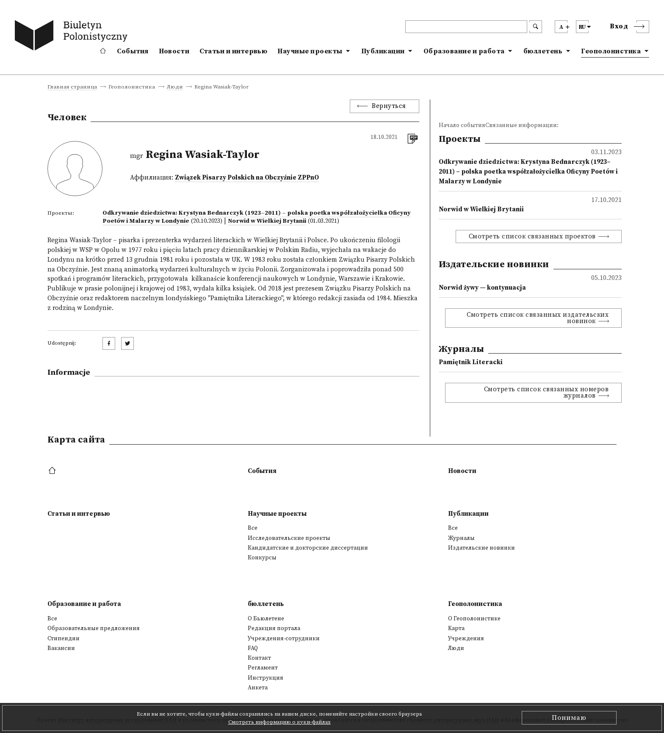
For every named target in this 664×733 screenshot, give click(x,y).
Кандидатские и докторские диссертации (308, 548)
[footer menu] (53, 471)
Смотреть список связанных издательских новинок (538, 318)
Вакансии (61, 648)
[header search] (466, 26)
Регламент (263, 668)
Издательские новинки (481, 548)
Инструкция (265, 678)
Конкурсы (262, 558)
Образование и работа (464, 51)
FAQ (253, 648)
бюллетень (543, 51)
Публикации (383, 51)
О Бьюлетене (266, 618)
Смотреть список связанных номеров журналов (546, 392)
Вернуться (389, 106)
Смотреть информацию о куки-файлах (279, 722)
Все (252, 528)
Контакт (259, 658)
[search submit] (535, 26)
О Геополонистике (474, 618)
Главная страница (72, 87)
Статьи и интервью (233, 51)
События (133, 51)
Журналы (461, 538)
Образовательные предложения (93, 628)
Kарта (456, 628)
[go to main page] (73, 37)
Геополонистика (611, 51)
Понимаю (569, 718)
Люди (175, 87)
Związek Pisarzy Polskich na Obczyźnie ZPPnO (247, 178)
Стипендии (63, 638)
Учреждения (466, 638)
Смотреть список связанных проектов (532, 236)
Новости (174, 51)
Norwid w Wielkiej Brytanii (267, 221)
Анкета (258, 688)
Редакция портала (274, 628)
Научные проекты (310, 51)
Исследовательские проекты (289, 538)
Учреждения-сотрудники (284, 638)
